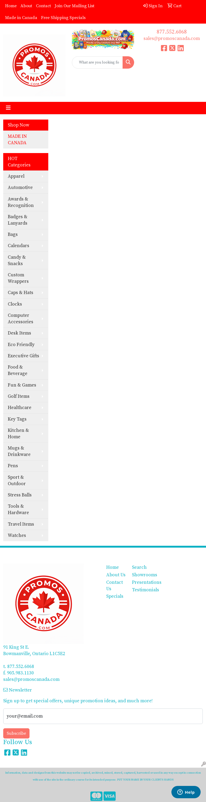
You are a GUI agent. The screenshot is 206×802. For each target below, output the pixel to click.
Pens (13, 466)
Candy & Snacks (17, 260)
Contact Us (114, 586)
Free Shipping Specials (63, 17)
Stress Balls (20, 495)
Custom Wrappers (18, 278)
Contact (43, 6)
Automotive (20, 188)
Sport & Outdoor (17, 480)
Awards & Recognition (21, 202)
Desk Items (19, 333)
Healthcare (19, 408)
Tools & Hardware (18, 509)
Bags (13, 234)
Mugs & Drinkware (19, 451)
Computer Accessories (20, 319)
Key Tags (17, 419)
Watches (17, 536)
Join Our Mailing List (74, 6)
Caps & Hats (20, 293)
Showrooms (141, 575)
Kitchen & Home (18, 434)
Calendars (18, 246)
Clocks (15, 304)
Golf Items (19, 396)
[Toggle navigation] (8, 108)
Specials (114, 596)
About (26, 6)
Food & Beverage (17, 370)
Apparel (16, 176)
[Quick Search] (97, 62)
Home (11, 6)
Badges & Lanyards (17, 220)
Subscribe (16, 733)
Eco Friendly (21, 345)
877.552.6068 (172, 32)
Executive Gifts (23, 356)
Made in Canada (21, 17)
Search (139, 567)
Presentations (141, 582)
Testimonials (141, 590)
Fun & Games (22, 385)
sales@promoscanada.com (172, 39)
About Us (116, 575)
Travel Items (21, 524)
